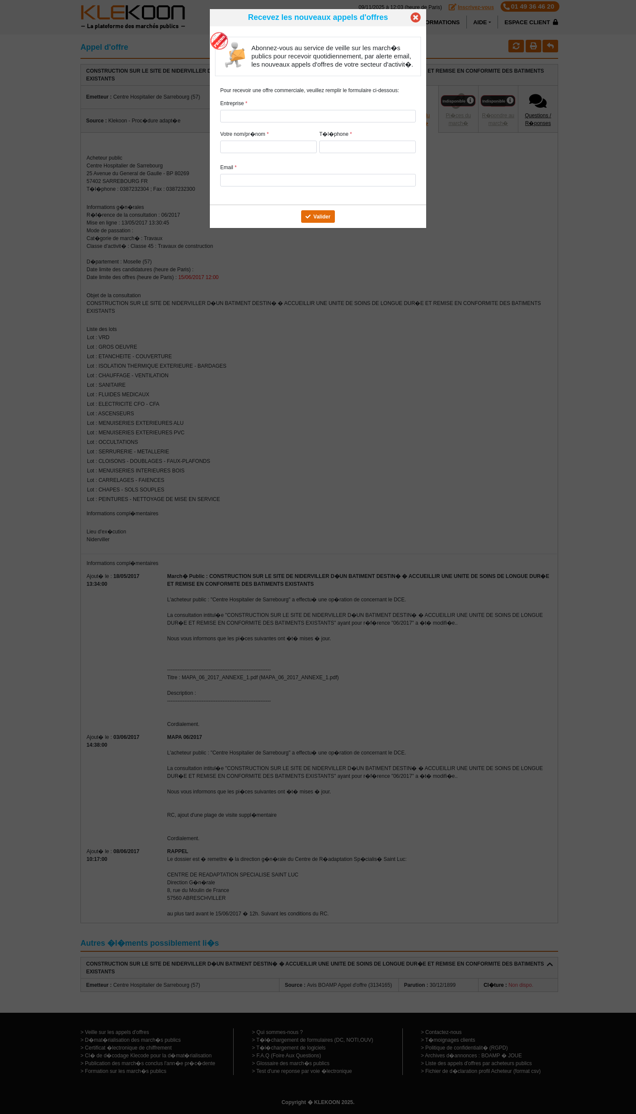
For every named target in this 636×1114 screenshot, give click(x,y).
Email (228, 167)
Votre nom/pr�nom (244, 134)
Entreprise (233, 103)
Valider (317, 217)
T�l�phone (335, 134)
